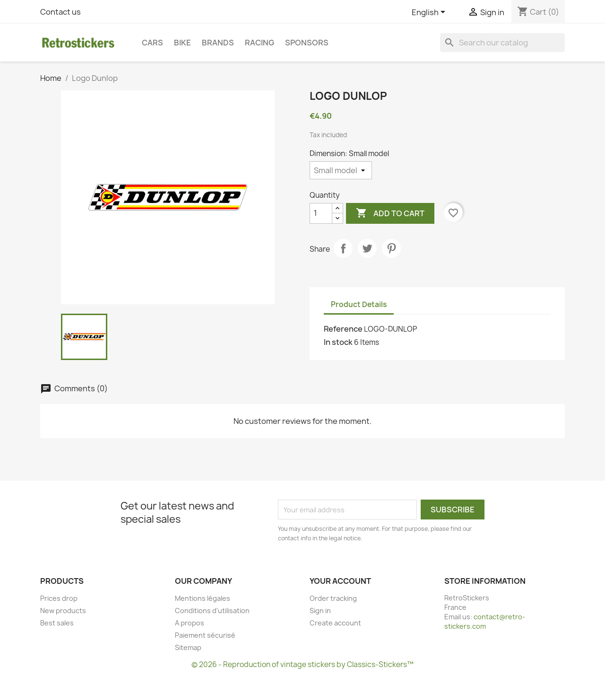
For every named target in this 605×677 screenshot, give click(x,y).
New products (63, 610)
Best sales (57, 622)
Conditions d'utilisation (212, 610)
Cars (152, 42)
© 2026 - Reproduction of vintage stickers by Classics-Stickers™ (302, 664)
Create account (335, 622)
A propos (189, 622)
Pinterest (391, 248)
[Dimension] (341, 170)
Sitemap (188, 647)
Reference (343, 329)
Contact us (60, 12)
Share (343, 248)
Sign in (320, 610)
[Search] (502, 42)
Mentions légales (202, 598)
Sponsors (306, 42)
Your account (340, 581)
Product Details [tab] (359, 304)
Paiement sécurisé (205, 635)
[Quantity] (321, 213)
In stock (338, 342)
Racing (259, 42)
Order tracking (333, 598)
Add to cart (390, 213)
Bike (182, 42)
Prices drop (59, 598)
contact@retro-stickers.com (484, 621)
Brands (218, 42)
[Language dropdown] (430, 12)
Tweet (367, 248)
